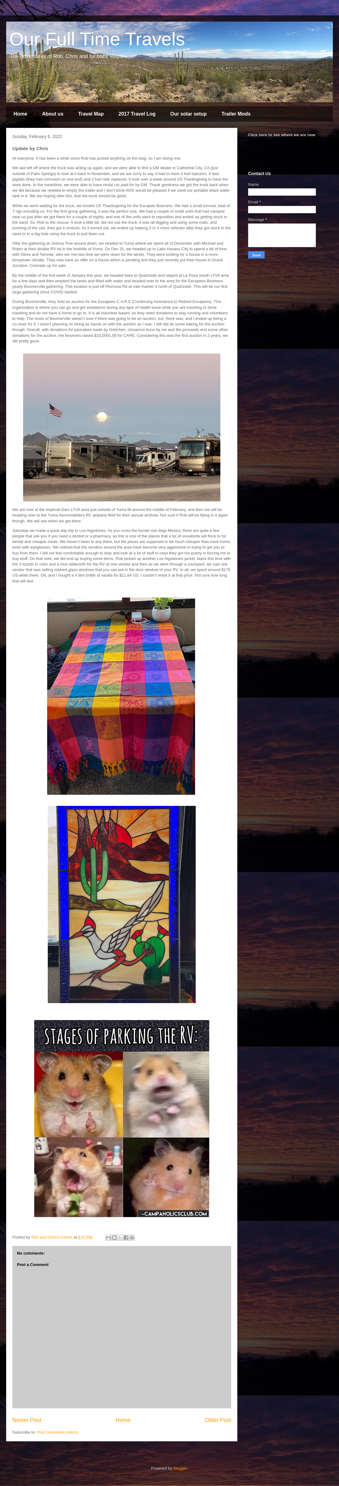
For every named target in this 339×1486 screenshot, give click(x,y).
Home (20, 113)
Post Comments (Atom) (58, 1432)
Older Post (218, 1420)
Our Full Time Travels (97, 39)
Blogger (180, 1468)
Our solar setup (188, 113)
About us (52, 113)
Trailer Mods (236, 113)
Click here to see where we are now (281, 135)
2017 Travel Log (136, 113)
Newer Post (26, 1420)
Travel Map (91, 113)
